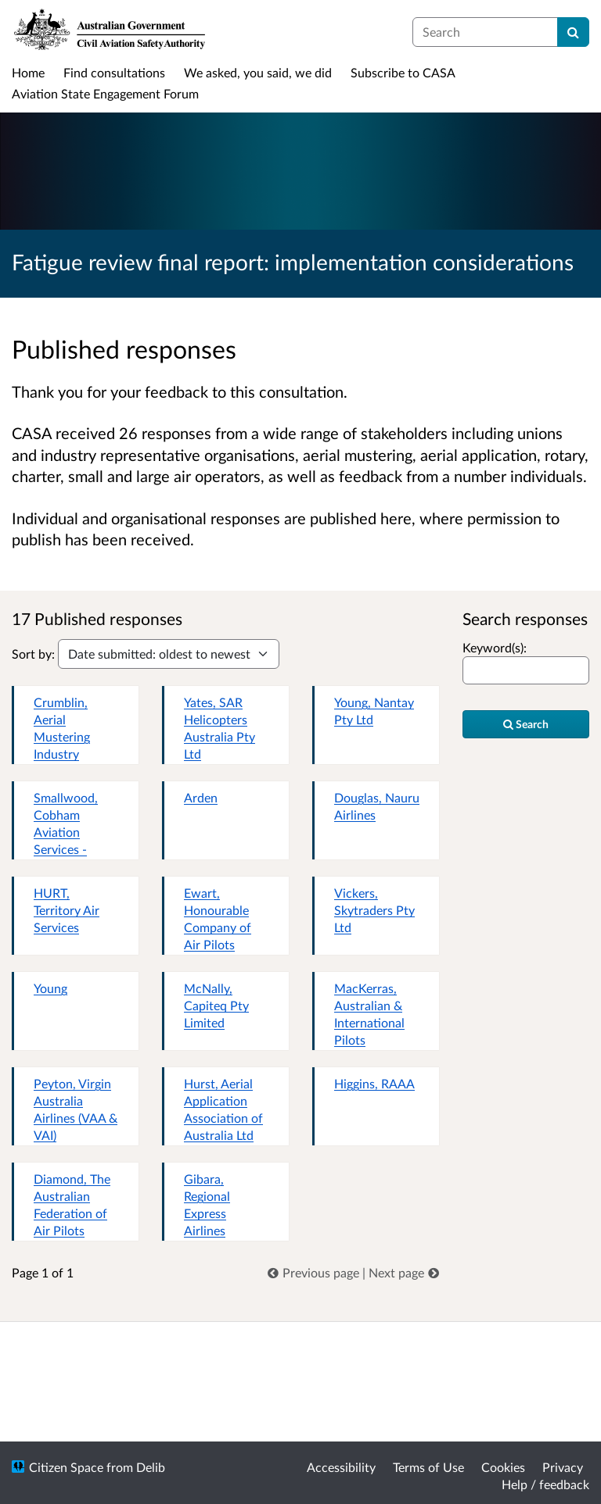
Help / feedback (545, 1484)
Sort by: (33, 653)
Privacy (562, 1466)
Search (526, 724)
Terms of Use (428, 1466)
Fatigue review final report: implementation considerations (293, 261)
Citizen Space (66, 1466)
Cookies (503, 1466)
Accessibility (341, 1466)
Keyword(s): (494, 647)
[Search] (573, 32)
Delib (150, 1466)
